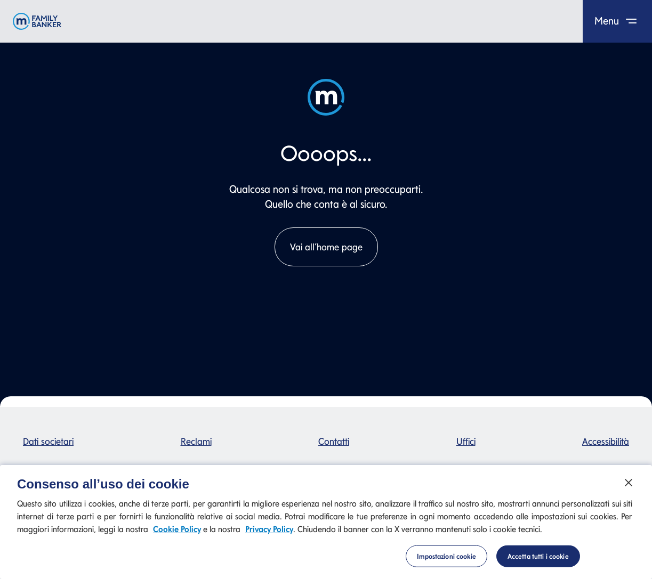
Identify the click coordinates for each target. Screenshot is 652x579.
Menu (617, 20)
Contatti (333, 441)
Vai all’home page (326, 246)
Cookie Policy (177, 534)
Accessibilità (605, 441)
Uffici (466, 441)
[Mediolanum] (37, 21)
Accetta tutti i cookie (538, 561)
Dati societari (48, 441)
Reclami (196, 441)
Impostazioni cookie (446, 561)
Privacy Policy (269, 534)
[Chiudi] (628, 487)
